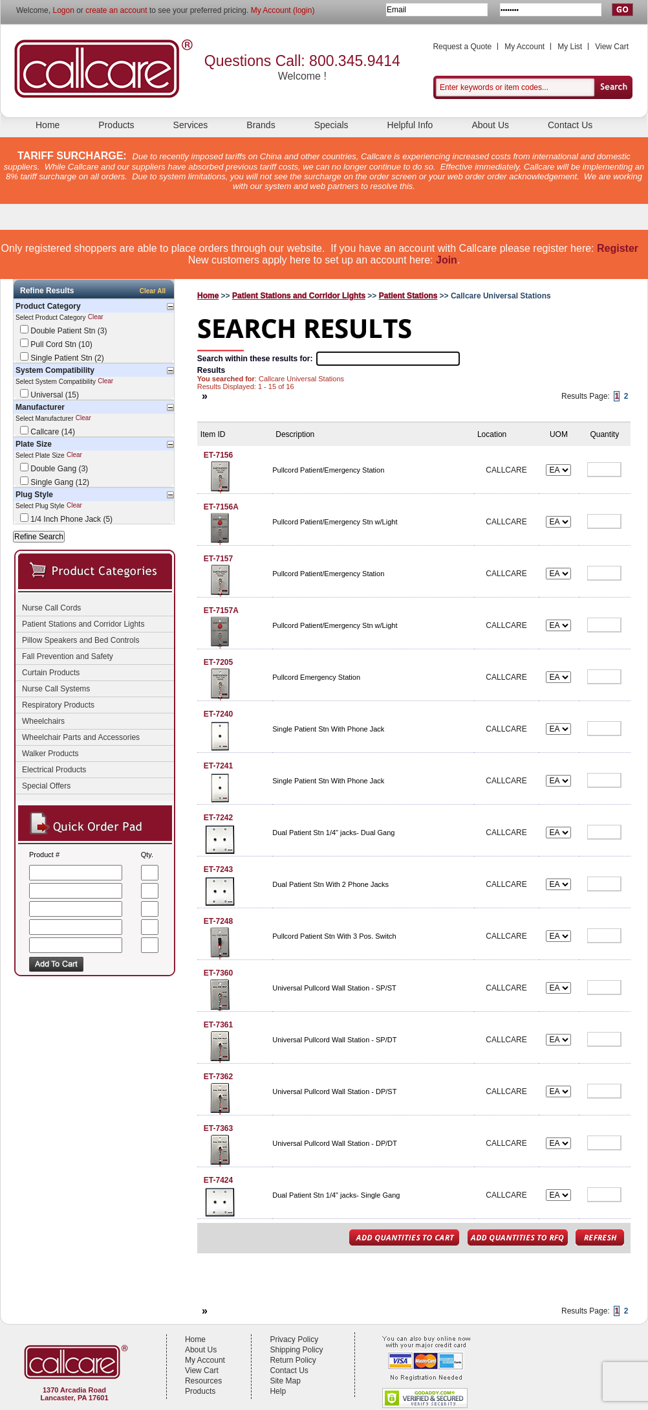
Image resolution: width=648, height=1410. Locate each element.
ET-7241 (218, 765)
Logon (63, 10)
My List (569, 46)
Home (47, 125)
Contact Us (570, 125)
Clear (95, 317)
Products (116, 125)
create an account (116, 10)
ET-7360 (218, 973)
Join (446, 259)
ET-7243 (218, 869)
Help (278, 1391)
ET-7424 (218, 1180)
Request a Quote (462, 46)
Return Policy (293, 1360)
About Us (490, 125)
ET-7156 (218, 455)
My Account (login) (283, 10)
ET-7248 (218, 921)
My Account (524, 46)
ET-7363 (218, 1128)
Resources (203, 1380)
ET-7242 (218, 817)
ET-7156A (221, 506)
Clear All (153, 291)
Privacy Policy (294, 1339)
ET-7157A (221, 610)
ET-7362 (218, 1076)
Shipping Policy (296, 1349)
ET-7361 (218, 1024)
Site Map (285, 1380)
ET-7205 (218, 662)
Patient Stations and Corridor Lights (298, 295)
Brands (260, 125)
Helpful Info (410, 125)
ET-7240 (218, 714)
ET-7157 (218, 558)
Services (190, 125)
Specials (331, 125)
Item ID (213, 434)
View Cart (612, 46)
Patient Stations (408, 295)
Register (617, 248)
